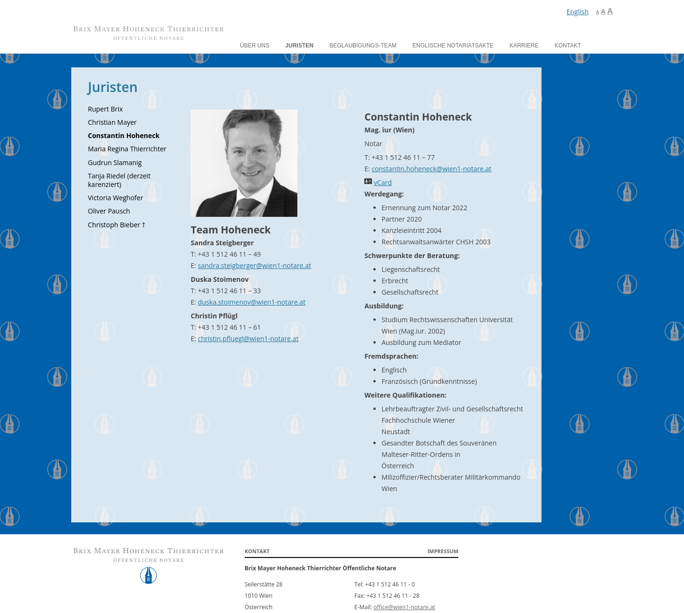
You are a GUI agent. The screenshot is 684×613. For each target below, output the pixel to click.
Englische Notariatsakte (453, 45)
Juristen (299, 45)
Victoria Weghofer (115, 197)
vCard (383, 182)
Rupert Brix (105, 108)
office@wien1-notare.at (404, 607)
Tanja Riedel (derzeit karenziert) (119, 180)
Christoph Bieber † (116, 224)
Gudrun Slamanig (115, 162)
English (578, 11)
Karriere (524, 45)
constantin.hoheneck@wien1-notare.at (431, 168)
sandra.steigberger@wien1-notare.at (254, 265)
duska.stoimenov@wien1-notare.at (252, 301)
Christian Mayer (112, 122)
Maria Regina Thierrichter (127, 148)
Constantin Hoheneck (124, 135)
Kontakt (568, 45)
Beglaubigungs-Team (363, 45)
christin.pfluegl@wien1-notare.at (248, 338)
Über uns (254, 45)
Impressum (443, 551)
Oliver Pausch (109, 210)
